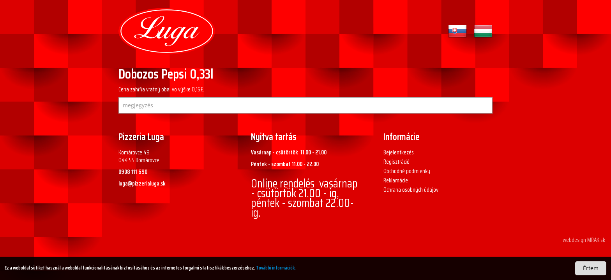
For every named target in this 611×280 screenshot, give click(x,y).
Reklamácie (395, 180)
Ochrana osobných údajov (410, 190)
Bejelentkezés (398, 152)
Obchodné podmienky (406, 171)
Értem (591, 268)
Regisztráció (396, 162)
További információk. (276, 268)
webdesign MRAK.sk (584, 240)
